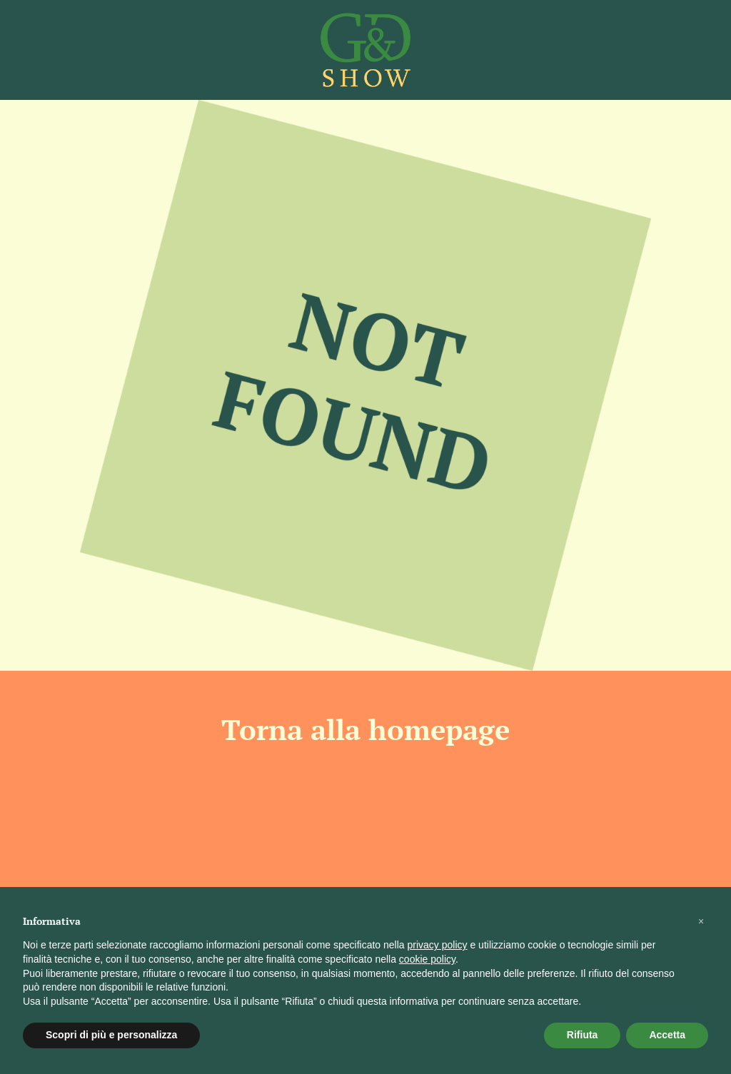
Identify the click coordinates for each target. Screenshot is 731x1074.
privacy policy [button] (438, 945)
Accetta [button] (667, 1034)
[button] (701, 921)
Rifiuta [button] (582, 1034)
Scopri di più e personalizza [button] (111, 1034)
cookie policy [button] (427, 959)
